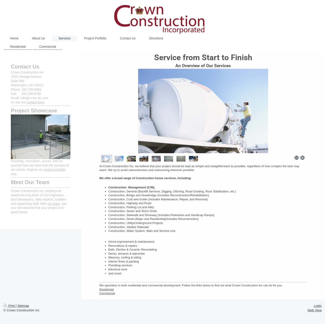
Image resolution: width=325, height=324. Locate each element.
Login (318, 306)
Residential (106, 289)
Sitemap (23, 306)
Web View (314, 310)
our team (53, 203)
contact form (35, 102)
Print (9, 306)
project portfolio (55, 169)
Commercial (107, 293)
